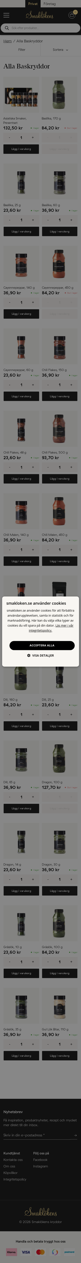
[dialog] (40, 631)
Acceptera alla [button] (42, 645)
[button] (40, 655)
